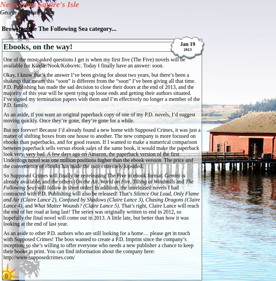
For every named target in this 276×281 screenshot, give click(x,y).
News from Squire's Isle (39, 4)
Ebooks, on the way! (38, 46)
